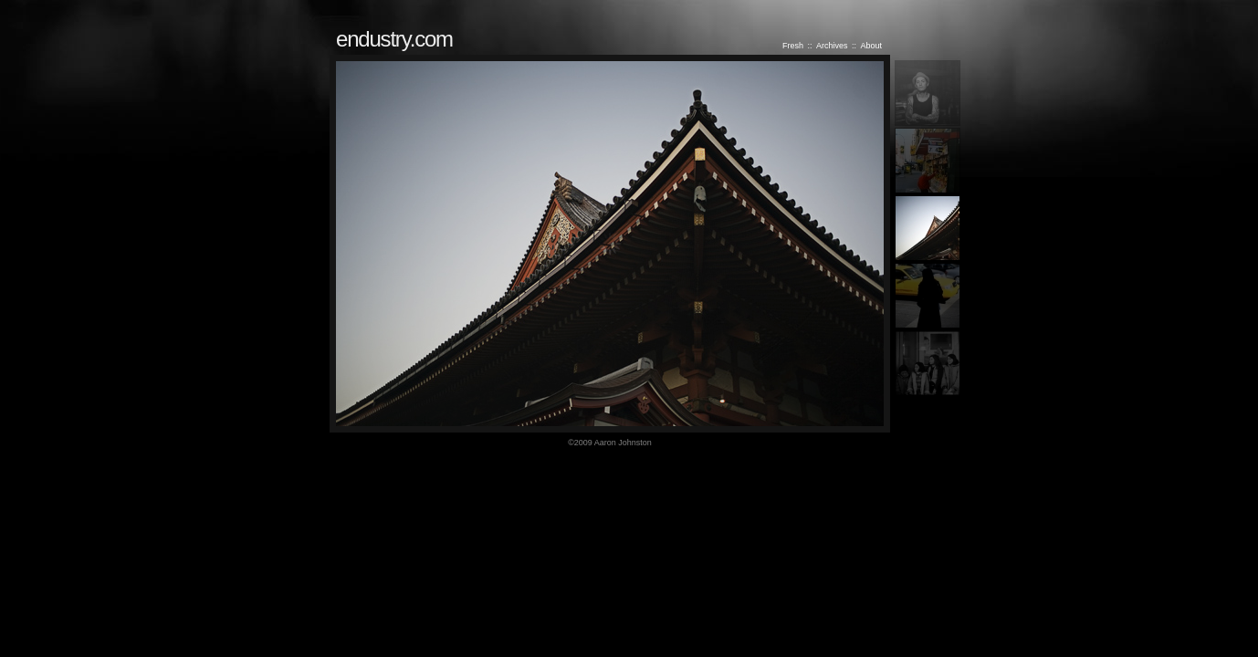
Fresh (792, 45)
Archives (832, 45)
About (871, 45)
